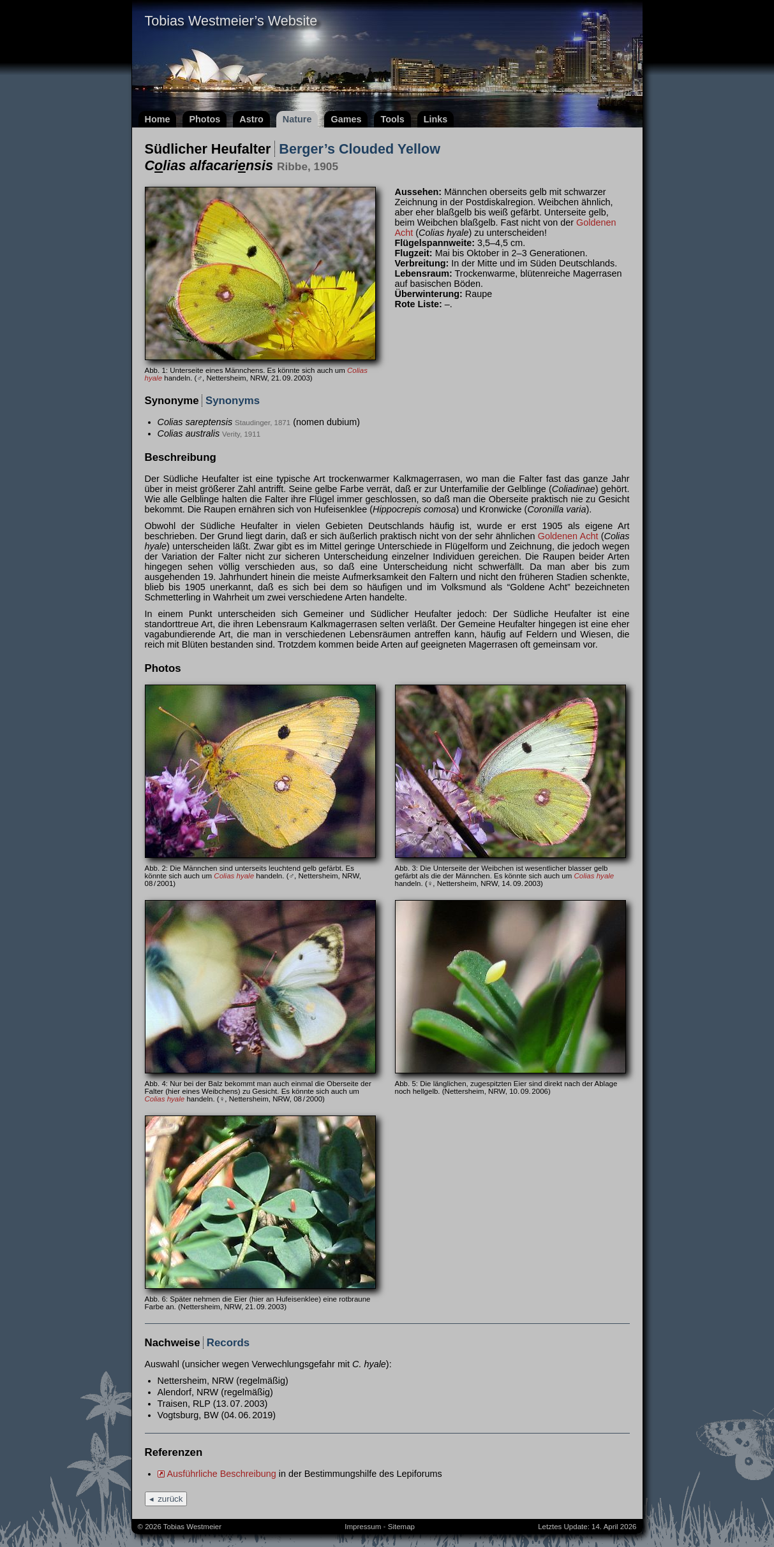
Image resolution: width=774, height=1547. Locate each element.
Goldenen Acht (568, 536)
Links (436, 119)
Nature (297, 119)
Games (346, 119)
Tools (392, 119)
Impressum (363, 1526)
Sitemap (401, 1526)
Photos (204, 119)
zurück (170, 1499)
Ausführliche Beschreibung (221, 1474)
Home (157, 119)
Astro (251, 119)
